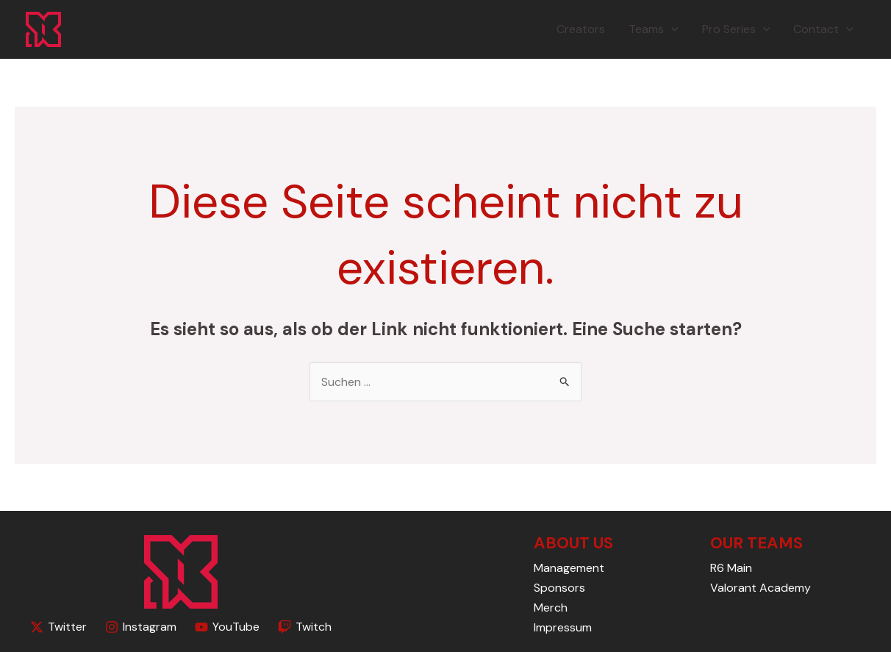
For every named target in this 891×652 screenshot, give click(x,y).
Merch (551, 607)
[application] (671, 29)
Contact (823, 29)
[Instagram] (141, 627)
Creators (581, 29)
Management (569, 568)
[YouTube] (227, 627)
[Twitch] (304, 627)
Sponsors (559, 587)
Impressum (563, 627)
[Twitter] (59, 627)
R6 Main (731, 568)
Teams (654, 29)
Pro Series (736, 29)
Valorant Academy (760, 587)
